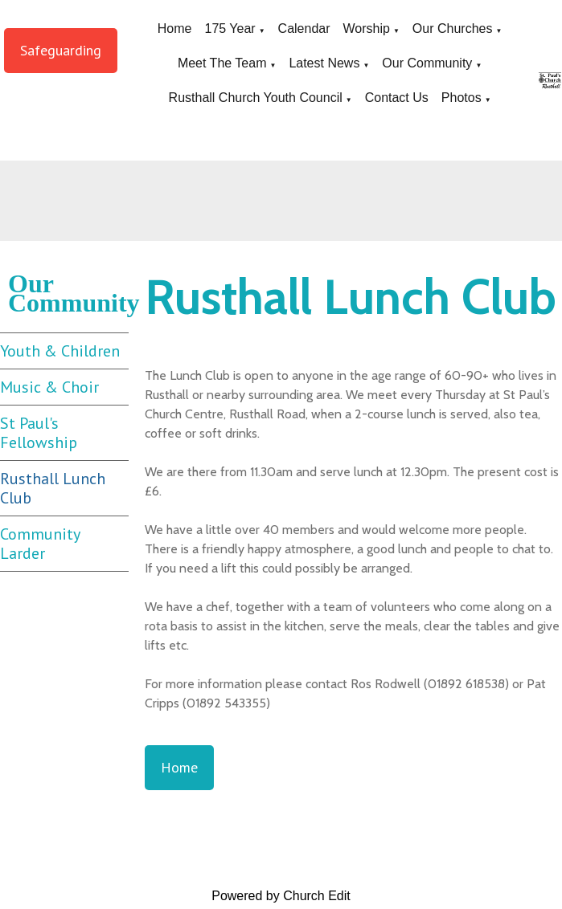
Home (175, 28)
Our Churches (452, 28)
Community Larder (40, 544)
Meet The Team (222, 63)
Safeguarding (60, 50)
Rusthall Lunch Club (52, 488)
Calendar (304, 28)
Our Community (427, 63)
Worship (366, 28)
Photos (461, 97)
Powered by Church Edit (281, 896)
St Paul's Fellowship (38, 433)
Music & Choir (49, 387)
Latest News (324, 63)
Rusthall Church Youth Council (256, 97)
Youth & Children (60, 350)
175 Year (229, 28)
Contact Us (397, 97)
